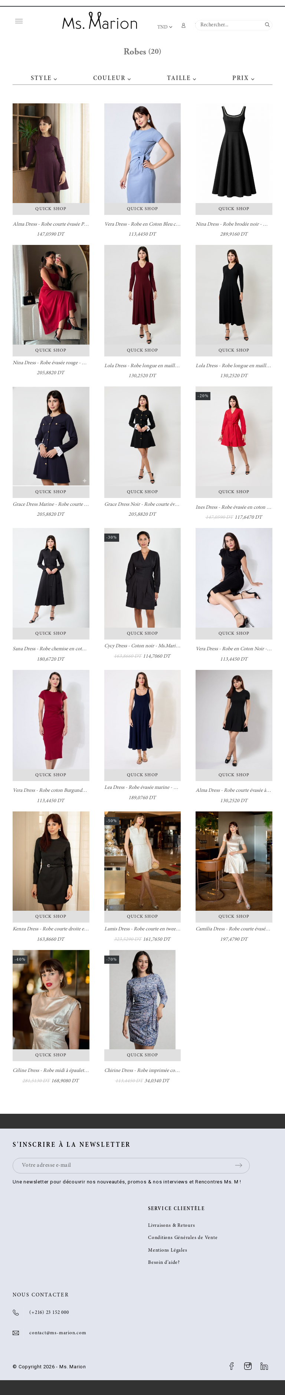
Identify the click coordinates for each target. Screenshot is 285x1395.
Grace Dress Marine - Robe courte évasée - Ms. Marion (69, 504)
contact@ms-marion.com (57, 1333)
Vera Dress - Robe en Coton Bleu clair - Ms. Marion (157, 224)
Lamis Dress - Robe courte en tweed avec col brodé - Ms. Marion (170, 929)
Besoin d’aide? (164, 1263)
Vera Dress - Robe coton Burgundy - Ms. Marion (62, 790)
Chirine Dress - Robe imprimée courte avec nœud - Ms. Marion (169, 1070)
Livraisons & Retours (171, 1225)
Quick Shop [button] (50, 209)
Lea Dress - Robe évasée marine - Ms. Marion (150, 787)
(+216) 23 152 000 (49, 1313)
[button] (55, 78)
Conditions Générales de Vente (183, 1238)
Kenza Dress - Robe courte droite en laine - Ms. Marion (70, 929)
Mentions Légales (167, 1250)
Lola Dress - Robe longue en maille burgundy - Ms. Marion (165, 366)
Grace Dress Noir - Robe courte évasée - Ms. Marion (157, 504)
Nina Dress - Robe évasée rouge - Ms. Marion (59, 363)
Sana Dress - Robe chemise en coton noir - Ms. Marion (69, 649)
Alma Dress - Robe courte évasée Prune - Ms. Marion (67, 224)
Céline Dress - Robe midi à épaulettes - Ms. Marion (65, 1070)
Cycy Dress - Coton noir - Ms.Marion (142, 646)
